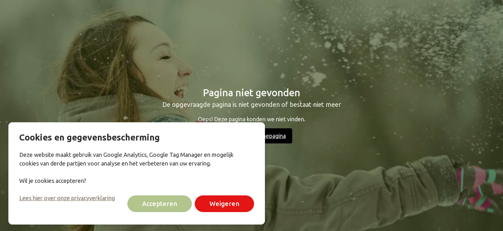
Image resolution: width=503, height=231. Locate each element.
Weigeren (224, 204)
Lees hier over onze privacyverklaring (67, 198)
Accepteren (160, 204)
